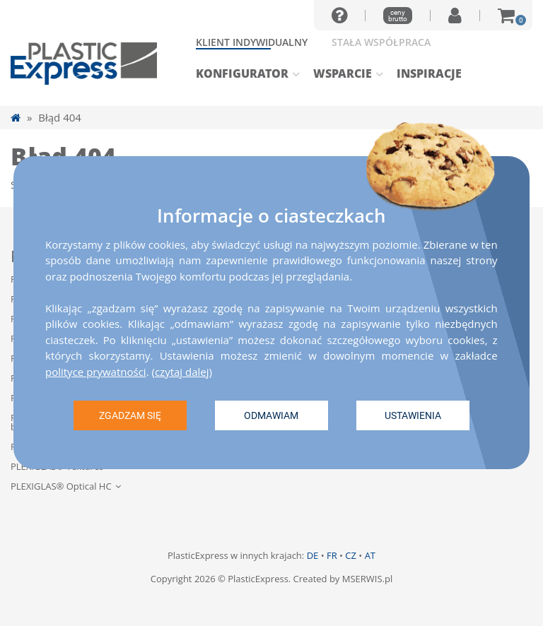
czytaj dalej (182, 372)
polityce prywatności (95, 372)
